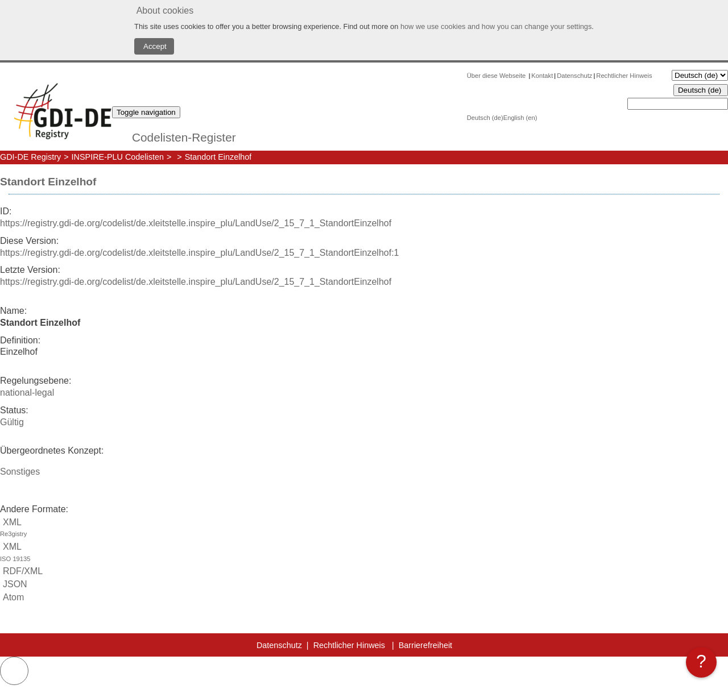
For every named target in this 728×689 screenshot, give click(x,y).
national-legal (27, 392)
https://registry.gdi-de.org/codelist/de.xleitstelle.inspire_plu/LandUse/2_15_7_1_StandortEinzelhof (195, 223)
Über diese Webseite (497, 75)
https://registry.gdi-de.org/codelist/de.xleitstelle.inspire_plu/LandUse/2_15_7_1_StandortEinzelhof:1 (199, 253)
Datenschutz (574, 75)
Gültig (12, 422)
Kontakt (542, 75)
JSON (13, 584)
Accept (154, 46)
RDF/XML (21, 571)
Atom (12, 597)
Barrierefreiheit (425, 645)
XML (364, 529)
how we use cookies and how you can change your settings (496, 26)
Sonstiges (20, 471)
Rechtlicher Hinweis (624, 75)
